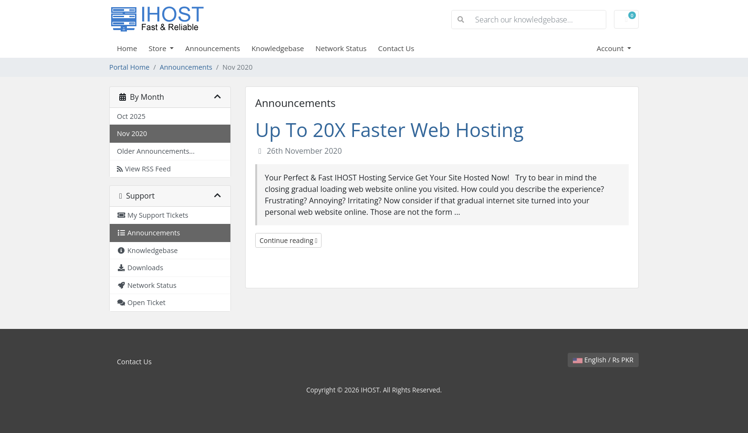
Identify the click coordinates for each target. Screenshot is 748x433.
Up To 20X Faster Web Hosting (389, 129)
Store (158, 48)
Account (611, 48)
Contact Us (396, 48)
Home (127, 48)
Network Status (340, 48)
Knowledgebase (277, 48)
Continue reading (288, 240)
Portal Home (129, 67)
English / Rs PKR (603, 359)
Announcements (212, 48)
